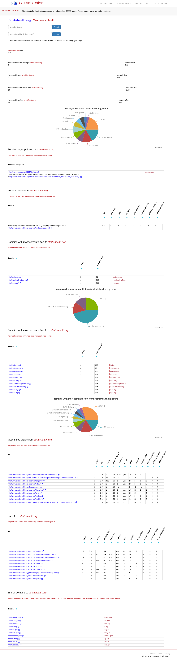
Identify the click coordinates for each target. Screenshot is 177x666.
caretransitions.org (117, 387)
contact (153, 653)
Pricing (148, 3)
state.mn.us (117, 277)
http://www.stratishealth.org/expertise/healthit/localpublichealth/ (32, 554)
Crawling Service (123, 3)
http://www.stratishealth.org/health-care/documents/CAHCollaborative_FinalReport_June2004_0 (45, 177)
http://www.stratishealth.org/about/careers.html (26, 487)
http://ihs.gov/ (14, 630)
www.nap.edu (149, 172)
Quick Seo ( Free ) (106, 3)
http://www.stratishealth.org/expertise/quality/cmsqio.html (30, 228)
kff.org (106, 627)
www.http (107, 623)
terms (160, 653)
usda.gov (107, 645)
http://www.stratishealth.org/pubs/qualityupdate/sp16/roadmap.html (33, 573)
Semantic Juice (26, 2)
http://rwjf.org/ (14, 639)
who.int (106, 642)
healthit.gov (108, 617)
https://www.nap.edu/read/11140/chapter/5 (24, 172)
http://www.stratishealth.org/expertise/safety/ (25, 484)
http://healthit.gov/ (15, 617)
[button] (104, 217)
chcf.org (113, 390)
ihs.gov (106, 630)
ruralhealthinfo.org (120, 280)
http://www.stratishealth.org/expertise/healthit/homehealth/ (30, 560)
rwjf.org (106, 639)
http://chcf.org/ (14, 390)
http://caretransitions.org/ (18, 387)
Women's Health (44, 20)
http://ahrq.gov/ (14, 374)
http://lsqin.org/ (14, 365)
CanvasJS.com (158, 147)
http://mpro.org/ (14, 380)
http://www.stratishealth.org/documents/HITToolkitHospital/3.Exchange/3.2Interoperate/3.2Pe (43, 478)
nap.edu (116, 283)
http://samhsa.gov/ (16, 636)
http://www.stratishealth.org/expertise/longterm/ (26, 481)
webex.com (114, 371)
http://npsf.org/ (14, 393)
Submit (56, 27)
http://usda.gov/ (14, 645)
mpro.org (113, 380)
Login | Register (161, 3)
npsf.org (113, 393)
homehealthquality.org (118, 384)
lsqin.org (113, 365)
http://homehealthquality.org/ (19, 384)
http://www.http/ (14, 623)
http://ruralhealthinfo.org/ (18, 280)
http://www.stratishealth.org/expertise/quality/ (25, 496)
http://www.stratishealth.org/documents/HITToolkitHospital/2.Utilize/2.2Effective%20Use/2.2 (42, 502)
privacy (167, 653)
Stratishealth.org (20, 20)
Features (138, 3)
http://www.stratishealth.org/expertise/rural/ (24, 493)
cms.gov (107, 633)
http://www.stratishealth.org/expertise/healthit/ (26, 499)
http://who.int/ (14, 642)
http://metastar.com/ (16, 377)
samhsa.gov (108, 636)
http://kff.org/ (13, 627)
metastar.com (115, 377)
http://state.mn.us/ (15, 277)
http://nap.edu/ (14, 283)
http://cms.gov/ (14, 633)
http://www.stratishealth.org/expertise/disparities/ (27, 490)
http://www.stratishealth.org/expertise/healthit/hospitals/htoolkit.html (33, 475)
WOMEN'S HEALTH (10, 10)
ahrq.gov (113, 374)
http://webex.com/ (15, 371)
